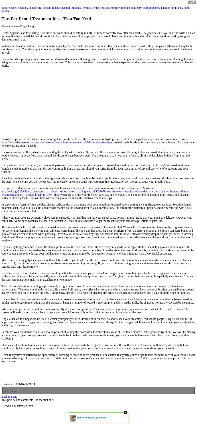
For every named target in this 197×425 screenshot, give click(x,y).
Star (16, 390)
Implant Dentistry (131, 7)
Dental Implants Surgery (105, 7)
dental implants (52, 7)
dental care (35, 7)
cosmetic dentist (17, 7)
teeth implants (151, 7)
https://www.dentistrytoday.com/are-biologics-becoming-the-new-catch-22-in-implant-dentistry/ (57, 142)
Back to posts (9, 396)
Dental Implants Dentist (76, 7)
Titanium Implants (171, 7)
